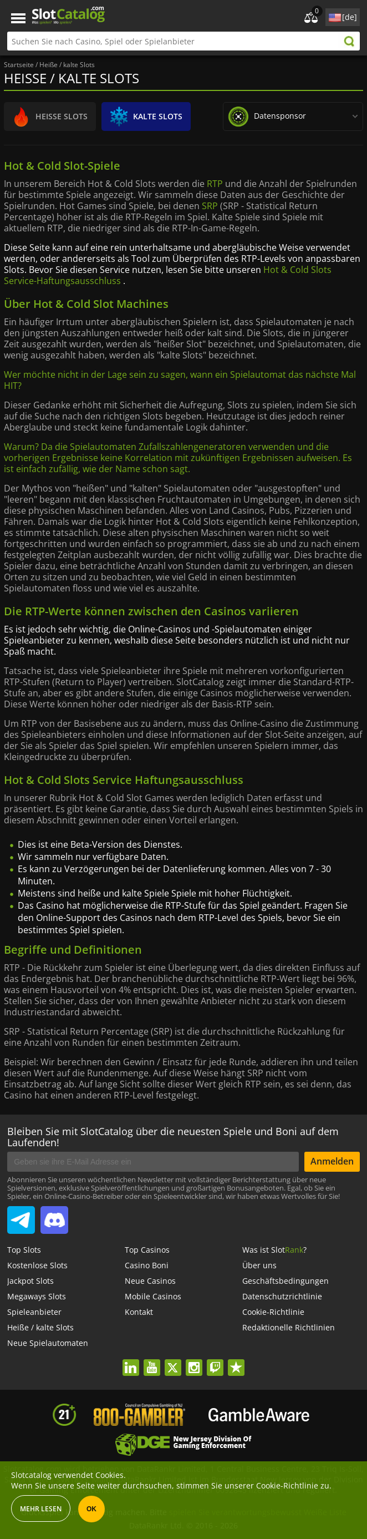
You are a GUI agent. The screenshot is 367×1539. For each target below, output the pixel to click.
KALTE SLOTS (143, 116)
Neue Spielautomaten (47, 1343)
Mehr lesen (41, 1508)
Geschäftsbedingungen (285, 1280)
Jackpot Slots (30, 1280)
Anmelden (332, 1161)
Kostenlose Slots (37, 1265)
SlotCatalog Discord (54, 1215)
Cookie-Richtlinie (273, 1312)
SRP (210, 206)
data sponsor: (301, 114)
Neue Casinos (150, 1280)
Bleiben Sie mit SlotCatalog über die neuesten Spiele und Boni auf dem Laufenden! (173, 1137)
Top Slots (24, 1249)
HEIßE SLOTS (47, 116)
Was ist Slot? (274, 1249)
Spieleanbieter (34, 1312)
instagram (194, 1360)
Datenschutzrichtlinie (282, 1296)
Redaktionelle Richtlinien (288, 1327)
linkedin (130, 1360)
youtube (151, 1360)
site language (333, 15)
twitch (215, 1360)
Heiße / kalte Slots (40, 1327)
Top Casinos (147, 1249)
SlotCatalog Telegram (21, 1215)
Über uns (259, 1265)
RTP (215, 184)
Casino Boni (147, 1265)
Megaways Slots (36, 1296)
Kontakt (139, 1312)
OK (91, 1509)
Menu (18, 18)
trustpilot (236, 1360)
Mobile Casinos (153, 1296)
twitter (173, 1360)
